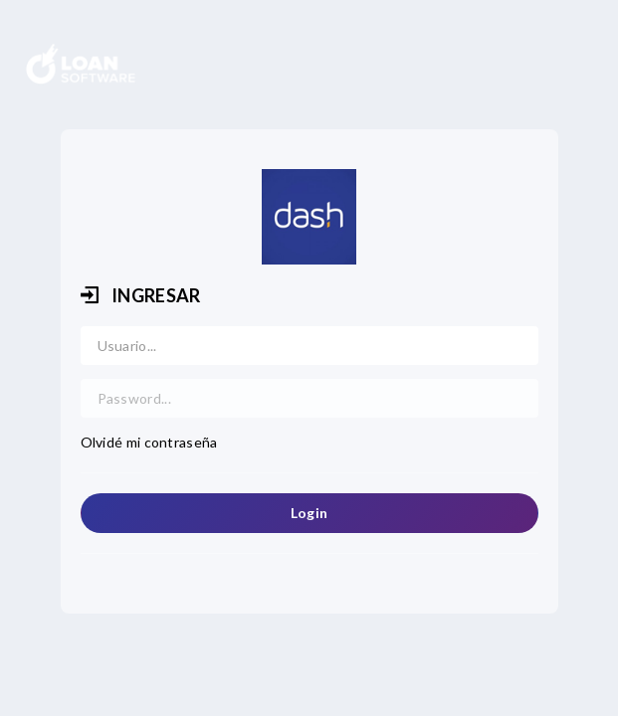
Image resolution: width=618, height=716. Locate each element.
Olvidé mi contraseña (149, 442)
